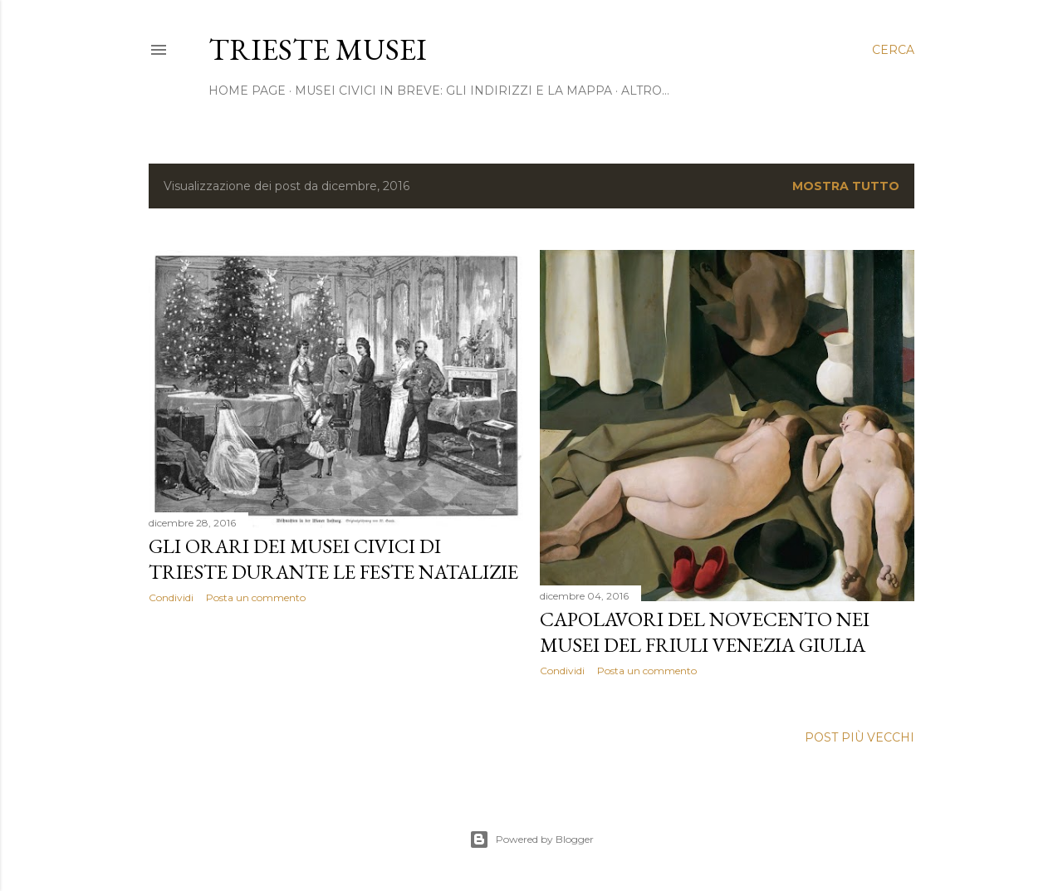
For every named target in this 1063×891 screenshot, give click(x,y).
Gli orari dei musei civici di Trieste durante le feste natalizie (333, 559)
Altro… (645, 90)
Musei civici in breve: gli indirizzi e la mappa (453, 90)
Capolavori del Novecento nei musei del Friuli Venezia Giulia (705, 632)
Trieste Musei (317, 49)
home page (247, 90)
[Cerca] (893, 50)
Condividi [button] (171, 597)
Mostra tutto (845, 186)
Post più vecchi (859, 737)
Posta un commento (256, 597)
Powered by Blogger (531, 839)
